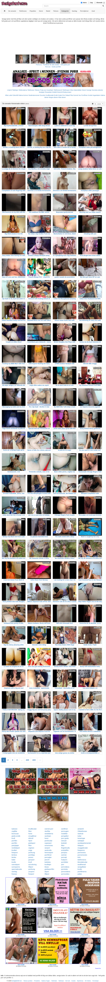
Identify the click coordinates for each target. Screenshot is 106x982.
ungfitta (14, 831)
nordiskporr (16, 848)
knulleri (14, 850)
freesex (14, 874)
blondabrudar (82, 862)
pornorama (82, 852)
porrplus (64, 852)
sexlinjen (48, 836)
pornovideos (65, 871)
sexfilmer (64, 829)
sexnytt (63, 841)
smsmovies (49, 845)
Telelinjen (15, 90)
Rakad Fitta (69, 95)
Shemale (99, 2)
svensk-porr (49, 829)
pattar (80, 874)
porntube (64, 869)
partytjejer (15, 845)
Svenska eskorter (97, 90)
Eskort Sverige (86, 90)
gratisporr (31, 843)
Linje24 (9, 90)
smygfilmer (32, 836)
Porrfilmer (84, 95)
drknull (30, 838)
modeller (64, 834)
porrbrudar (48, 841)
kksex (47, 867)
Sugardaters (96, 95)
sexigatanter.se (17, 981)
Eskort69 (15, 95)
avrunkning (32, 864)
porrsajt (64, 857)
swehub (80, 834)
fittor (30, 831)
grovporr (31, 860)
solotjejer (81, 841)
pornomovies (82, 855)
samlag (14, 871)
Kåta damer (62, 97)
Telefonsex (30, 90)
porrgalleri (65, 836)
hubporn (64, 860)
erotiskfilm (65, 850)
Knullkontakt (50, 95)
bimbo (14, 857)
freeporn (15, 852)
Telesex (37, 90)
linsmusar (15, 834)
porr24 (47, 860)
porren (30, 857)
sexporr (47, 848)
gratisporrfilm (49, 869)
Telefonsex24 (58, 90)
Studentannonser (34, 95)
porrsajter (48, 857)
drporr (47, 871)
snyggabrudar (83, 848)
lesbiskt (64, 843)
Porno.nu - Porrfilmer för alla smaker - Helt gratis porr (53, 65)
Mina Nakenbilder (76, 90)
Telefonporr (66, 90)
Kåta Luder (8, 95)
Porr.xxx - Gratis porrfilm (53, 67)
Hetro (85, 2)
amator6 (81, 829)
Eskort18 (60, 92)
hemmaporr (49, 852)
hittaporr (81, 845)
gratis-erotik (16, 836)
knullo (14, 862)
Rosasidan (48, 92)
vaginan (31, 848)
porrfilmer (48, 855)
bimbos (14, 855)
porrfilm (14, 841)
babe (13, 860)
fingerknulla (65, 848)
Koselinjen (50, 90)
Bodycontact (67, 92)
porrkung (31, 852)
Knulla (90, 95)
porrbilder (64, 862)
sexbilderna (49, 834)
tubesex (14, 829)
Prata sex (43, 90)
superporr (48, 843)
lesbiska (48, 862)
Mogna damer (53, 97)
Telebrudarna (23, 90)
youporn (31, 871)
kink (79, 857)
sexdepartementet (84, 843)
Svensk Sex (77, 95)
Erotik (56, 95)
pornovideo (65, 874)
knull (13, 838)
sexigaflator (82, 867)
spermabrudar (17, 869)
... (21, 760)
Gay (91, 2)
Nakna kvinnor (23, 95)
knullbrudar (32, 829)
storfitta (47, 831)
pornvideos (65, 867)
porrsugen (65, 831)
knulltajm (48, 864)
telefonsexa (82, 860)
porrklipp (31, 855)
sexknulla (48, 850)
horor (30, 834)
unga (30, 850)
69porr (30, 867)
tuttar (79, 836)
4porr (30, 841)
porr (62, 864)
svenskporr (16, 864)
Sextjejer (42, 92)
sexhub (64, 855)
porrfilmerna (82, 871)
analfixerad (82, 864)
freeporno (81, 850)
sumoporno (16, 867)
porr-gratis (65, 838)
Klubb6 (54, 92)
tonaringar (81, 838)
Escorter (42, 95)
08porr (47, 874)
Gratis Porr (61, 95)
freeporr (31, 874)
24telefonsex (82, 831)
